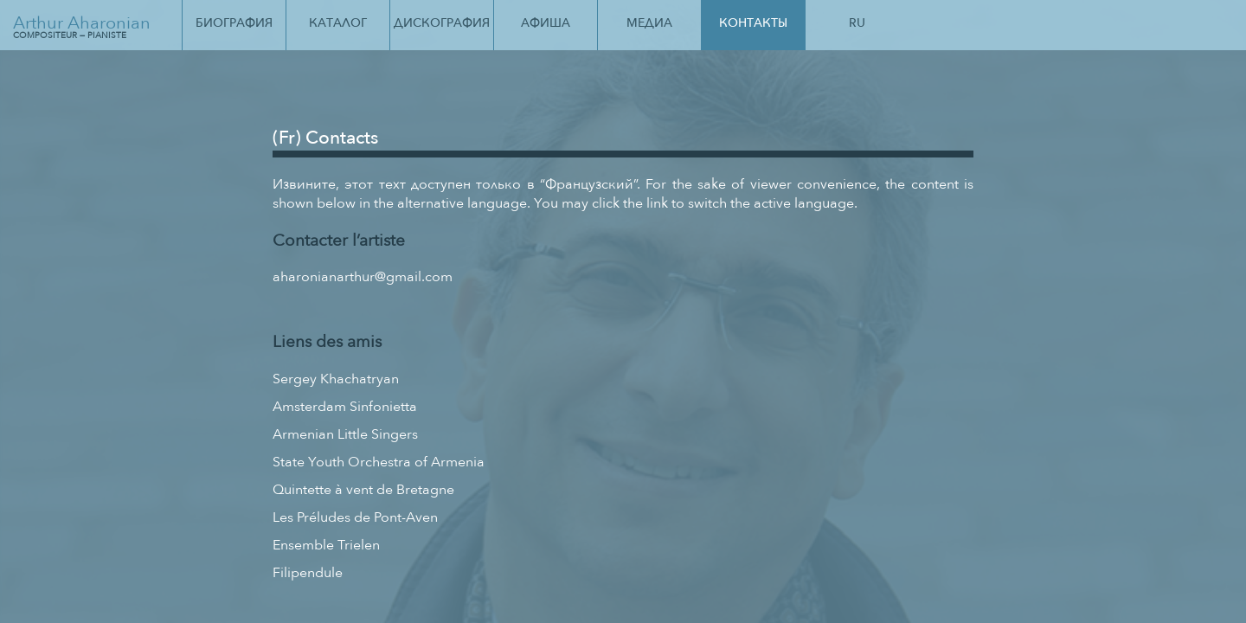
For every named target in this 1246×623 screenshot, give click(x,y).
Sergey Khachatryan (336, 379)
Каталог (338, 23)
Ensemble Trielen (326, 545)
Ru (857, 23)
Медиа (649, 23)
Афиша (545, 23)
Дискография (442, 23)
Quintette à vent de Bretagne (363, 489)
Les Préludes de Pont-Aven (355, 517)
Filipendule (308, 572)
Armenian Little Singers (345, 434)
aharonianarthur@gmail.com (363, 276)
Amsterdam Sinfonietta (345, 406)
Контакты (753, 23)
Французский (589, 184)
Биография (234, 23)
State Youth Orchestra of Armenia (379, 462)
